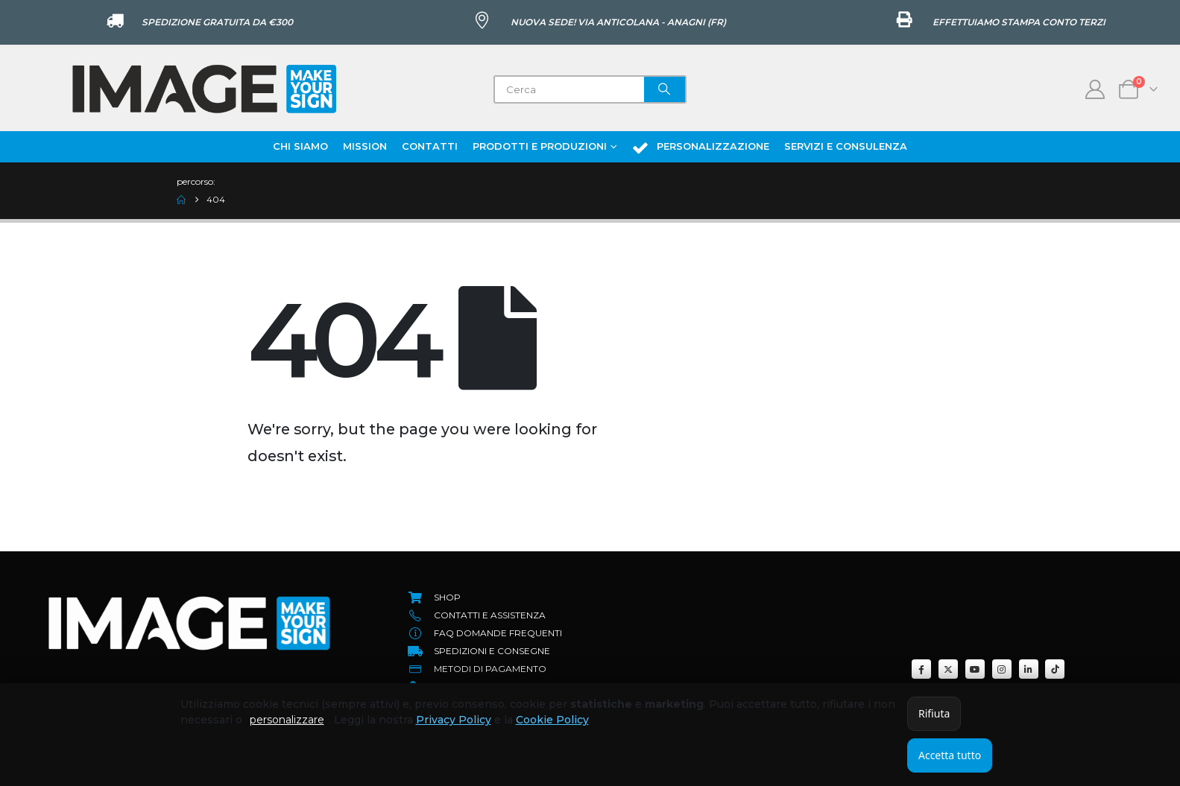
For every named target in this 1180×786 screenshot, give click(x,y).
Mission (365, 146)
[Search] (665, 89)
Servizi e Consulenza (845, 146)
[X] (948, 669)
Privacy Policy (453, 719)
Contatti (430, 146)
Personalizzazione (700, 147)
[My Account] (1095, 89)
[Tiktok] (1054, 669)
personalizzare (287, 719)
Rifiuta (934, 713)
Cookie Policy (552, 719)
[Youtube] (975, 669)
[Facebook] (921, 669)
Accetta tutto (949, 755)
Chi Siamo (300, 146)
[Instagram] (1002, 669)
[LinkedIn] (1028, 669)
